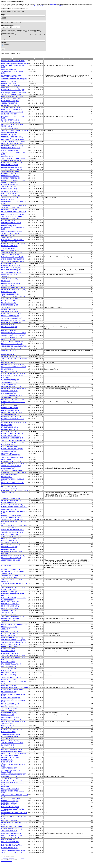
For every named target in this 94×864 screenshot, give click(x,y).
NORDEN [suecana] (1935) (9, 608)
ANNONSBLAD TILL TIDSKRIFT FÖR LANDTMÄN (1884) (13, 198)
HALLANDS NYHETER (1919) (11, 461)
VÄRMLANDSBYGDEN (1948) (11, 698)
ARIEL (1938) (5, 629)
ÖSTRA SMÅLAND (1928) (9, 547)
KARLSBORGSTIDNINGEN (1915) (12, 433)
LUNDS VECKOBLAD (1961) (10, 837)
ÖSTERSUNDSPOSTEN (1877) (11, 160)
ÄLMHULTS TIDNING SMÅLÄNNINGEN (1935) (9, 613)
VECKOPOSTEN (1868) (8, 135)
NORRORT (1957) (6, 762)
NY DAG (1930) (6, 565)
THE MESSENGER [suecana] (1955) (12, 743)
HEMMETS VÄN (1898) (8, 330)
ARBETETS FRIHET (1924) (9, 509)
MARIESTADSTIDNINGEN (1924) (12, 505)
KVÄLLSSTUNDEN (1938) (9, 633)
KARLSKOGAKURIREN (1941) (11, 644)
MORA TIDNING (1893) (8, 292)
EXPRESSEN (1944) (7, 659)
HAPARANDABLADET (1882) (10, 184)
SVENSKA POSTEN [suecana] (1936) (12, 616)
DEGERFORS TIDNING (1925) (11, 515)
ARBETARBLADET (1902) (9, 350)
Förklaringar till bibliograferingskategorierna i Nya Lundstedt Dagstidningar (50, 5)
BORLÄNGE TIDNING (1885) (10, 218)
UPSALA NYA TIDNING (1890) (11, 268)
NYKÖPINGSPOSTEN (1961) (10, 842)
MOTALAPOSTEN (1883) (9, 193)
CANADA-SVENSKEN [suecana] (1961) (13, 835)
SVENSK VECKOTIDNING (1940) (12, 638)
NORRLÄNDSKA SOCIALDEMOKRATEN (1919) (11, 454)
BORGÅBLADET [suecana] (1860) (11, 109)
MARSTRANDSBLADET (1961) (11, 833)
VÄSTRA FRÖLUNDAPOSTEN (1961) (13, 850)
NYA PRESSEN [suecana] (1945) (11, 664)
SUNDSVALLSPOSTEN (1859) (10, 107)
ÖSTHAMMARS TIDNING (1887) (11, 231)
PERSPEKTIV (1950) (7, 715)
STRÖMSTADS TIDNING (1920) (11, 470)
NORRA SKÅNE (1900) (8, 339)
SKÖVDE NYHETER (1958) (10, 778)
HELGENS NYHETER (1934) (10, 604)
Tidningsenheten (11, 858)
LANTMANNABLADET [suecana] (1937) (14, 624)
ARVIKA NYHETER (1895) (9, 309)
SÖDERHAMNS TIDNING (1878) (11, 162)
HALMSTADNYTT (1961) (9, 848)
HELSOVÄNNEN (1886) (9, 225)
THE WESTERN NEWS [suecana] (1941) (13, 642)
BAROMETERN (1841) (8, 83)
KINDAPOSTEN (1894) (8, 303)
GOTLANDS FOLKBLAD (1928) (11, 551)
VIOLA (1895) (5, 307)
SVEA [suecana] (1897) (8, 324)
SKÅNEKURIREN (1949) (9, 712)
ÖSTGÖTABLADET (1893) (9, 298)
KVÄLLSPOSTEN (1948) (9, 692)
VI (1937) (4, 622)
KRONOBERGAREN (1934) (10, 606)
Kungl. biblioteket (5, 858)
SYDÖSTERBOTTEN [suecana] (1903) (13, 364)
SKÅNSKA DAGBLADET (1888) (11, 252)
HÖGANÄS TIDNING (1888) (10, 250)
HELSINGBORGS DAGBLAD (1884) (12, 214)
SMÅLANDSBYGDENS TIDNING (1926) (14, 525)
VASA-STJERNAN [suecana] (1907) (12, 395)
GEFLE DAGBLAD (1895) (9, 311)
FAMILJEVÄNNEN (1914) (9, 427)
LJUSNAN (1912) (6, 425)
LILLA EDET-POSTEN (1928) (10, 544)
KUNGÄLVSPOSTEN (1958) (10, 789)
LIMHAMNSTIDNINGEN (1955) (11, 749)
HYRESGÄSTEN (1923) (8, 502)
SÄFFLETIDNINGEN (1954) (10, 740)
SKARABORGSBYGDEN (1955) (11, 751)
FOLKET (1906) (6, 378)
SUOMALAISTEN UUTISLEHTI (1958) (13, 774)
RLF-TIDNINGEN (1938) (9, 627)
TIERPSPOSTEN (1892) (8, 285)
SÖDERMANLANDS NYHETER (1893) (13, 296)
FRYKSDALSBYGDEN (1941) (10, 646)
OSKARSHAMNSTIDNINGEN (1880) (13, 180)
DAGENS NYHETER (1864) (10, 120)
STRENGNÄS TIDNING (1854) (11, 94)
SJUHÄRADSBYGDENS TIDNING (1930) (14, 575)
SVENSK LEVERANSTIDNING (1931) (13, 587)
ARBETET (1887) (6, 237)
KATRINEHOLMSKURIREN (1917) (12, 438)
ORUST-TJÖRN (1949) (8, 710)
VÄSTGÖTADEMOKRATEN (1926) (12, 532)
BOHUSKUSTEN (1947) (8, 685)
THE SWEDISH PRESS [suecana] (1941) (13, 640)
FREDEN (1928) (6, 553)
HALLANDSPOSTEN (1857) (10, 101)
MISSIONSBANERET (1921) (10, 474)
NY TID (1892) (5, 281)
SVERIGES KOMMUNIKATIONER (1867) (14, 130)
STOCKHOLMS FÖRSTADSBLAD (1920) (14, 463)
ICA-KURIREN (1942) (8, 648)
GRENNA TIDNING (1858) (9, 103)
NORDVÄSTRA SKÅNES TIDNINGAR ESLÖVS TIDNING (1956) (13, 754)
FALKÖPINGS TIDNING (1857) (11, 98)
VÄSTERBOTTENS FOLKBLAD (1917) (13, 440)
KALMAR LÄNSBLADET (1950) (11, 719)
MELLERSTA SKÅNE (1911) (10, 414)
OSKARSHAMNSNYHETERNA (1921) (13, 472)
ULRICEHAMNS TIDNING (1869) (12, 137)
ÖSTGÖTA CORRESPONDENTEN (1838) (14, 79)
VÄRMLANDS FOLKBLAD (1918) (12, 449)
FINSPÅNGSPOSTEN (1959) (10, 807)
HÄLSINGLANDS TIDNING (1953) (12, 729)
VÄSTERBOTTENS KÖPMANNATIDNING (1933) (10, 600)
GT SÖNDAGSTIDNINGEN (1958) (12, 780)
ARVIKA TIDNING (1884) (9, 191)
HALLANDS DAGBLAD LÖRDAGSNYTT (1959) (9, 803)
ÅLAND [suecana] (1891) (9, 274)
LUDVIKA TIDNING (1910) (10, 410)
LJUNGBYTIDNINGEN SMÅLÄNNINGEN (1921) (9, 487)
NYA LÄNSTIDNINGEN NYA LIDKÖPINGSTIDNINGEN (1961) (11, 844)
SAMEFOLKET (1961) (8, 839)
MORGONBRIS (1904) (8, 369)
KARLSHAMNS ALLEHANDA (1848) (13, 90)
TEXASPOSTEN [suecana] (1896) (11, 318)
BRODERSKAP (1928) (8, 549)
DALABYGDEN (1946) (8, 679)
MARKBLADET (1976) (8, 675)
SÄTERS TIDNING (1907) (9, 391)
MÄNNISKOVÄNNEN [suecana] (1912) (13, 422)
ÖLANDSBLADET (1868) (9, 132)
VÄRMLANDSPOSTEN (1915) (10, 436)
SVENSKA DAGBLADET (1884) (11, 216)
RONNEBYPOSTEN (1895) (9, 305)
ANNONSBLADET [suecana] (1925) (12, 519)
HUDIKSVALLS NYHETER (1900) (12, 344)
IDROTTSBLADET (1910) (9, 405)
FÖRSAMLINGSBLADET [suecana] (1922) (14, 490)
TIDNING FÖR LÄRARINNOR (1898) (13, 335)
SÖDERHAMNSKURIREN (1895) (11, 314)
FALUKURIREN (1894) (8, 300)
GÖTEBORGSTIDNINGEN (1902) (11, 356)
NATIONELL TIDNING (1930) (10, 569)
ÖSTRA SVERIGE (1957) (9, 768)
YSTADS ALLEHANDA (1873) (10, 148)
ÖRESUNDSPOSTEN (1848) (10, 87)
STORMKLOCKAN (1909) (9, 397)
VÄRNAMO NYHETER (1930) (10, 577)
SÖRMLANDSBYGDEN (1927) (11, 536)
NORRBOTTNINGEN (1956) (10, 757)
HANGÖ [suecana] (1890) (9, 263)
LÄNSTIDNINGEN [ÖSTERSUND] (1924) (14, 507)
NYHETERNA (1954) (8, 738)
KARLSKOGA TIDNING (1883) (11, 195)
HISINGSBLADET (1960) (9, 820)
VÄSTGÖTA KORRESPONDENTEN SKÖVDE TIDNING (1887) (12, 240)
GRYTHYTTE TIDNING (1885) (11, 223)
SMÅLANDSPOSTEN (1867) (10, 128)
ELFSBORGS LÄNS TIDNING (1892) (13, 287)
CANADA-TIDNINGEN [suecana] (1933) (13, 598)
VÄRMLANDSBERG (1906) (10, 382)
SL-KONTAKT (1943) (8, 651)
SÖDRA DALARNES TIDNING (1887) (13, 243)
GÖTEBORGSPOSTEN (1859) (10, 105)
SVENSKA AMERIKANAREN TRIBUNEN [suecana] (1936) (10, 619)
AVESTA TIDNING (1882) (9, 187)
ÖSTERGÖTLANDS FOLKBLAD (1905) (13, 373)
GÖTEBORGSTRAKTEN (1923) (11, 500)
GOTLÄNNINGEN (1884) (9, 210)
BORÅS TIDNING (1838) (9, 81)
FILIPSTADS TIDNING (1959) (10, 798)
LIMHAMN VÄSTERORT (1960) (11, 826)
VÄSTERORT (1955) (7, 747)
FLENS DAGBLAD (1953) (9, 736)
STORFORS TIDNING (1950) (10, 717)
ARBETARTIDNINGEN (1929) (10, 560)
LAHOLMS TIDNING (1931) (10, 592)
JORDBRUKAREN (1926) (9, 528)
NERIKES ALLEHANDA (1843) (11, 85)
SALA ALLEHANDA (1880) (10, 171)
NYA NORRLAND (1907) (9, 393)
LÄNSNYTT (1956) (7, 760)
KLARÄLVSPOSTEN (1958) (10, 786)
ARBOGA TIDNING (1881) (9, 182)
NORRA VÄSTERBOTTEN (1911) (11, 412)
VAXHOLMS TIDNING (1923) (10, 498)
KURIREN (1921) (6, 477)
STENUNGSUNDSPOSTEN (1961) (12, 852)
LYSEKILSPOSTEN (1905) (9, 371)
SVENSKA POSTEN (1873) (9, 150)
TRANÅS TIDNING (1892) (9, 278)
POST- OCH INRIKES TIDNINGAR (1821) (14, 63)
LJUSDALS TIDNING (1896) (10, 316)
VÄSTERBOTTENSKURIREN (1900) (12, 341)
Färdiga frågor (53, 4)
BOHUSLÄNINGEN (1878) (9, 165)
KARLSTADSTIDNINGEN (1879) (11, 167)
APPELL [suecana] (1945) (9, 666)
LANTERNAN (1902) (8, 362)
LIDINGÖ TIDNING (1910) (9, 408)
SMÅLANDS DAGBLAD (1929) (11, 558)
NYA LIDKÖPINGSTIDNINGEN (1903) (13, 367)
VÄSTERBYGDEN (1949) (9, 708)
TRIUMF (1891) (6, 276)
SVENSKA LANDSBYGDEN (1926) (12, 530)
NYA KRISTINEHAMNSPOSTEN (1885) (13, 212)
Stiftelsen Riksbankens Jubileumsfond (6, 861)
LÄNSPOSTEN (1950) (8, 725)
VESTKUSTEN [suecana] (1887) (11, 233)
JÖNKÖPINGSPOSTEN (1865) (10, 122)
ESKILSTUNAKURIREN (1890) (11, 270)
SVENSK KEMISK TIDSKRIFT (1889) (13, 259)
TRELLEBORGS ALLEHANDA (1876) (13, 158)
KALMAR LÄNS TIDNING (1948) (12, 690)
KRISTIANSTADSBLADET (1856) (12, 96)
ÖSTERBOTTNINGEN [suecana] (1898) (13, 333)
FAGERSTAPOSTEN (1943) (9, 653)
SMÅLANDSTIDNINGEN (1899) (11, 337)
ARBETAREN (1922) (7, 492)
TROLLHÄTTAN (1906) (8, 384)
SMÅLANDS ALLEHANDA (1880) (12, 169)
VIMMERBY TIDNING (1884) (10, 207)
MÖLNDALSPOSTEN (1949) (10, 704)
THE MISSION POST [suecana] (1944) (13, 657)
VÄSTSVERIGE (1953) (8, 732)
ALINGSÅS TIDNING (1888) (10, 254)
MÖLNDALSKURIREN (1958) (10, 776)
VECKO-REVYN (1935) (8, 610)
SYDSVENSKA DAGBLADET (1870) (13, 141)
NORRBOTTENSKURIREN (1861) (12, 112)
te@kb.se (22, 858)
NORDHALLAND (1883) (9, 189)
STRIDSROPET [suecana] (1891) (11, 272)
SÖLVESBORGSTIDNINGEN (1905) (12, 375)
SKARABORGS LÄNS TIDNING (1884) (13, 205)
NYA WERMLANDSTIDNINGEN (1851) (13, 92)
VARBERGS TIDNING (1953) (10, 734)
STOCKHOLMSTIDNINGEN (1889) (12, 261)
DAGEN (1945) (6, 670)
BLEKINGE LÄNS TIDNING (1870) (12, 139)
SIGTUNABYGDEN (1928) (9, 542)
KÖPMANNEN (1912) (8, 468)
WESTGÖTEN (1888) (8, 248)
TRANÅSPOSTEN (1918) (9, 451)
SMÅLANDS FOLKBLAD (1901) (11, 348)
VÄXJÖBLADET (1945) (8, 668)
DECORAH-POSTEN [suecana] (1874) (13, 320)
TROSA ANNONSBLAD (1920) (11, 466)
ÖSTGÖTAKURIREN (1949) (10, 706)
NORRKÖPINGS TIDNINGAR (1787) (13, 61)
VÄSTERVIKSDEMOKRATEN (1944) (13, 655)
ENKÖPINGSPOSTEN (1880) (10, 176)
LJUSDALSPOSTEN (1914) (9, 429)
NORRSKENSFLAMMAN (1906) (11, 386)
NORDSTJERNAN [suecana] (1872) (12, 143)
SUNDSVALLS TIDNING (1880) (11, 173)
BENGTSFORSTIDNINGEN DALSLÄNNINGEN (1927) (10, 539)
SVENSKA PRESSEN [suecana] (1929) (13, 555)
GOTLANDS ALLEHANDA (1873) (12, 145)
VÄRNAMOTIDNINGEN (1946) (11, 677)
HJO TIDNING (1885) (8, 220)
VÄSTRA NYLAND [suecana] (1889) (12, 257)
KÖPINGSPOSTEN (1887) (9, 246)
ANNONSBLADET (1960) (9, 831)
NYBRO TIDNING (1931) (9, 589)
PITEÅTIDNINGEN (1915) (9, 431)
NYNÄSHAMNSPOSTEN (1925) (11, 517)
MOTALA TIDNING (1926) (9, 534)
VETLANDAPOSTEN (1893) (10, 294)
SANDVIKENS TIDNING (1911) (11, 416)
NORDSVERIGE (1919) (8, 459)
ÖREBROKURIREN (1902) (9, 354)
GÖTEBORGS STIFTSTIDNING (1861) (13, 388)
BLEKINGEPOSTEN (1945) (9, 673)
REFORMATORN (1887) (9, 235)
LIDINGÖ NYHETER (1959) (10, 801)
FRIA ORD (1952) (6, 727)
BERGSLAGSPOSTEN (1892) (10, 283)
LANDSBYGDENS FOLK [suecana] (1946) (14, 687)
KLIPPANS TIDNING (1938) (10, 631)
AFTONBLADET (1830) (8, 69)
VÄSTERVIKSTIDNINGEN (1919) (12, 457)
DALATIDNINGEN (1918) (9, 447)
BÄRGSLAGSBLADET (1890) (10, 265)
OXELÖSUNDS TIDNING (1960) (11, 829)
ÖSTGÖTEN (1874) (7, 156)
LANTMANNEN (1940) (8, 635)
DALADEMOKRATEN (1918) (10, 444)
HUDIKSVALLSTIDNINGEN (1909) (12, 399)
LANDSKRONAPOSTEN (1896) (11, 322)
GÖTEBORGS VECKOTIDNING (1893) (13, 289)
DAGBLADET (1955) (8, 745)
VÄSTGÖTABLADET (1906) (10, 380)
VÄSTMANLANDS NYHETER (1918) (13, 442)
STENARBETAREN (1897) (9, 327)
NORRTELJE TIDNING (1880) (10, 178)
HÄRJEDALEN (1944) (8, 662)
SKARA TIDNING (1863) (9, 114)
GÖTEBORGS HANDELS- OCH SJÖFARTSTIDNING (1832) (11, 76)
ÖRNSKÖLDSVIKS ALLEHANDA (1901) (14, 346)
